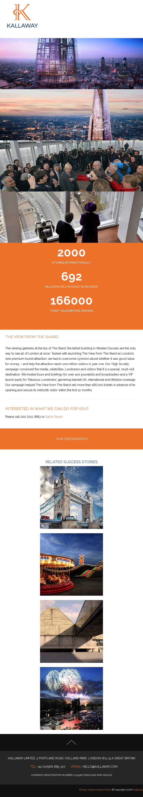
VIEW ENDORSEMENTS (71, 439)
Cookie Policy (103, 789)
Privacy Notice (87, 789)
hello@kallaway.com (100, 766)
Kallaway (138, 789)
